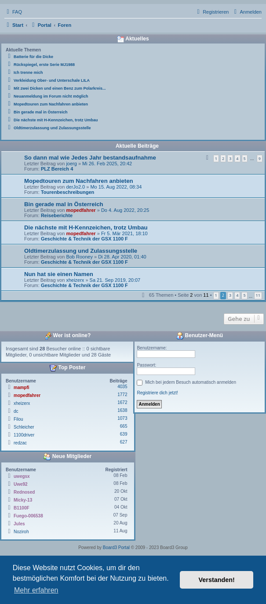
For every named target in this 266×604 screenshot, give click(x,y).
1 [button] (216, 295)
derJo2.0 (75, 186)
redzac (20, 442)
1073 (122, 418)
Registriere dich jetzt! (157, 392)
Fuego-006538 (28, 515)
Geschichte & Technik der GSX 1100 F (84, 238)
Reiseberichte (57, 215)
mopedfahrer (80, 210)
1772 (122, 394)
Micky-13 (23, 500)
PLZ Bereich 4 (57, 168)
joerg (71, 163)
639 (124, 434)
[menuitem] (13, 12)
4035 (122, 386)
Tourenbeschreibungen (67, 192)
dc (16, 411)
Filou (18, 419)
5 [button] (244, 295)
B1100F (21, 508)
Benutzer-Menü (199, 335)
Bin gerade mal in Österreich (63, 204)
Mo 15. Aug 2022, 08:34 (116, 186)
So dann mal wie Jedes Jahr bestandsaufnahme (90, 157)
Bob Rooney (79, 256)
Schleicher (24, 427)
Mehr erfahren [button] (36, 590)
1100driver (24, 435)
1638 (122, 410)
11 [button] (258, 295)
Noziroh (21, 531)
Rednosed (24, 492)
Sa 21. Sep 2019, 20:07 (115, 280)
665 (124, 426)
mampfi (21, 387)
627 (124, 442)
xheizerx (75, 280)
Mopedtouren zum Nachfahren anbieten (78, 181)
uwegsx (22, 476)
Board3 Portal (116, 547)
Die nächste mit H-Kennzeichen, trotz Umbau (86, 227)
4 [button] (237, 295)
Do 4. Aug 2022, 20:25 (125, 210)
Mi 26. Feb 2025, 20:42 (107, 163)
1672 (122, 402)
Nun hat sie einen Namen (58, 274)
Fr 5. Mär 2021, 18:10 (124, 233)
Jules (19, 523)
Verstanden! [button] (217, 579)
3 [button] (230, 295)
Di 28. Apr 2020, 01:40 (122, 256)
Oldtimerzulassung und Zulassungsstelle (80, 250)
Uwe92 (21, 484)
